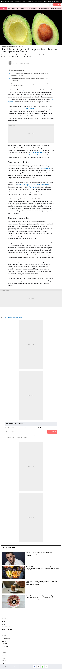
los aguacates (25, 90)
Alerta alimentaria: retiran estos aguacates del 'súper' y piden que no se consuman (29, 79)
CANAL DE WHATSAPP (7, 629)
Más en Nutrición (8, 548)
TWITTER (4, 655)
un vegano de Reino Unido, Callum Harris (33, 185)
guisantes (45, 255)
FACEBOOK (4, 658)
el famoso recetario (39, 152)
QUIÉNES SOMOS (6, 627)
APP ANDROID (5, 624)
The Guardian (33, 187)
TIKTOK (3, 663)
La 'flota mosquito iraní (56, 1)
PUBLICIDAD (5, 643)
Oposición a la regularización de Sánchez (43, 1)
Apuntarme (52, 432)
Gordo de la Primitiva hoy (28, 1)
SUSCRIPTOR (5, 646)
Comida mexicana (8, 317)
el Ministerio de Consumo (35, 155)
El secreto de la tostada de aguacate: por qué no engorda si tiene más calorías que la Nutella (29, 84)
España (20, 317)
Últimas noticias (9, 1)
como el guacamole (45, 168)
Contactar (4, 635)
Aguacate (15, 317)
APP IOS (3, 622)
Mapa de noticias (17, 1)
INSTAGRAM (4, 660)
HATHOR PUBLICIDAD (7, 638)
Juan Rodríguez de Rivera (18, 62)
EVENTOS (4, 641)
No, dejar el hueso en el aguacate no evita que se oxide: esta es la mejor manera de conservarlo (30, 74)
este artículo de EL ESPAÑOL (25, 109)
